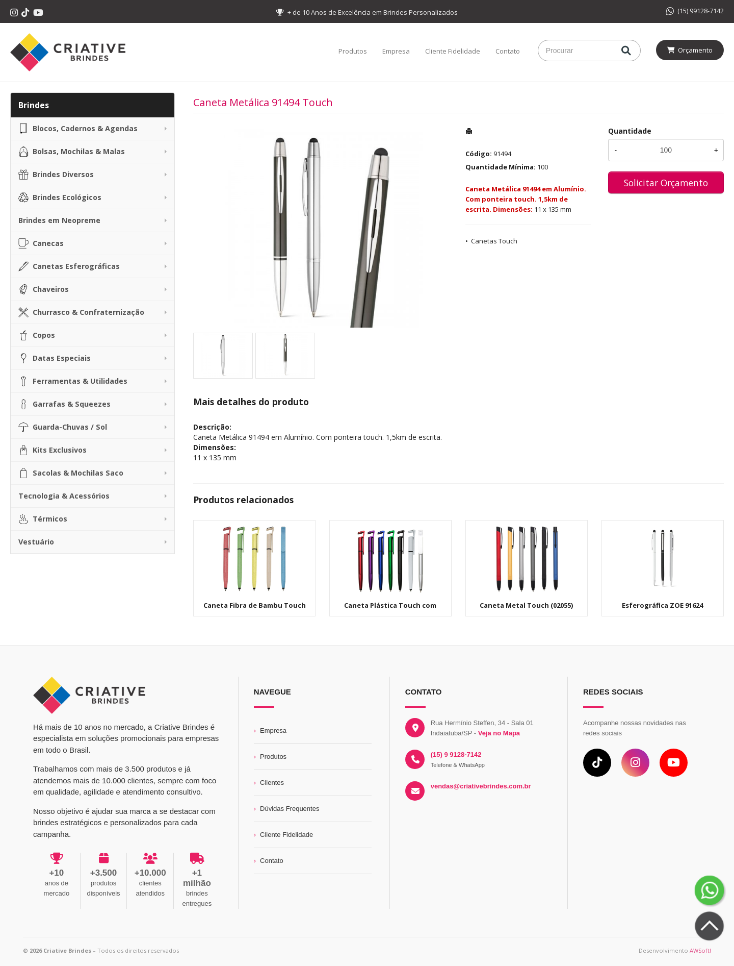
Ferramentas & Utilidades (72, 381)
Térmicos (42, 519)
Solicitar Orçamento (666, 183)
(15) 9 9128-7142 (456, 754)
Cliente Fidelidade (452, 51)
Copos (36, 335)
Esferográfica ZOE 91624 (662, 605)
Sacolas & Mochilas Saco (70, 473)
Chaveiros (43, 289)
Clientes (272, 782)
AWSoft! (700, 950)
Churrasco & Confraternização (81, 312)
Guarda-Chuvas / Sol (62, 427)
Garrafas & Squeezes (64, 404)
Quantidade (629, 131)
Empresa (396, 51)
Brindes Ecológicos (59, 197)
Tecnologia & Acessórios (64, 496)
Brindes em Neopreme (59, 220)
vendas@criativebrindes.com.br (481, 786)
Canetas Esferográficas (69, 266)
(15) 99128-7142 (695, 10)
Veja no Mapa (499, 733)
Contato (507, 51)
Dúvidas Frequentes (289, 808)
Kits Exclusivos (52, 450)
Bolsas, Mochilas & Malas (71, 151)
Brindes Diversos (56, 174)
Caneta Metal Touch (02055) (526, 605)
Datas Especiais (54, 358)
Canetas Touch (494, 240)
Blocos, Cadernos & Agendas (78, 128)
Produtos (352, 51)
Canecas (41, 243)
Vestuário (36, 542)
